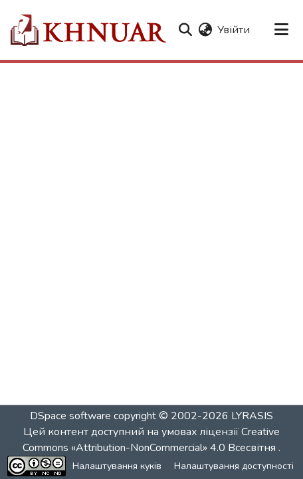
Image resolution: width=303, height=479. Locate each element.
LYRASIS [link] (252, 416)
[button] (87, 30)
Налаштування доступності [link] (234, 466)
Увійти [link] (233, 30)
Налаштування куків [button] (116, 466)
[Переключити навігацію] (281, 30)
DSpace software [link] (70, 416)
